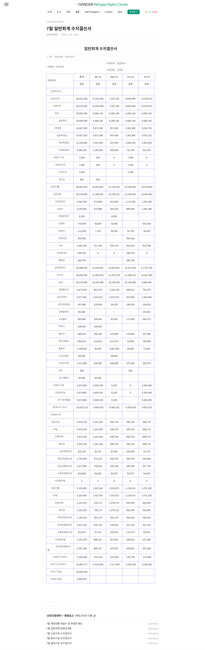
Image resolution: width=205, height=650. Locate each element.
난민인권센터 (54, 615)
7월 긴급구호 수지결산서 (59, 633)
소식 (59, 12)
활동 (77, 12)
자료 (68, 12)
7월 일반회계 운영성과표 (59, 628)
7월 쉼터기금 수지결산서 (59, 643)
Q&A (120, 12)
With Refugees (92, 12)
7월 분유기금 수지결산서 (59, 638)
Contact (108, 12)
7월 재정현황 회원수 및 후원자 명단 (64, 623)
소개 (49, 12)
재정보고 (69, 615)
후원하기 (133, 12)
